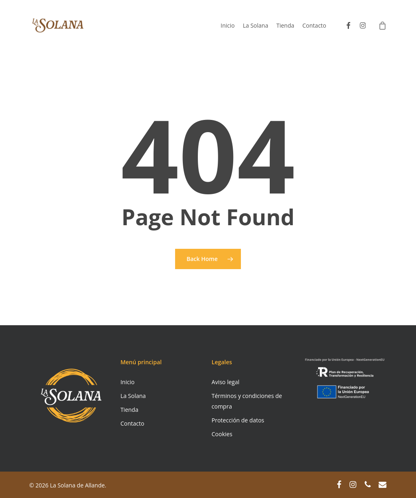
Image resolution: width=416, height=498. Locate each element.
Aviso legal (225, 382)
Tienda (129, 409)
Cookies (222, 434)
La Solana (133, 396)
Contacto (132, 423)
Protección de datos (238, 420)
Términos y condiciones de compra (247, 401)
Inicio (127, 382)
